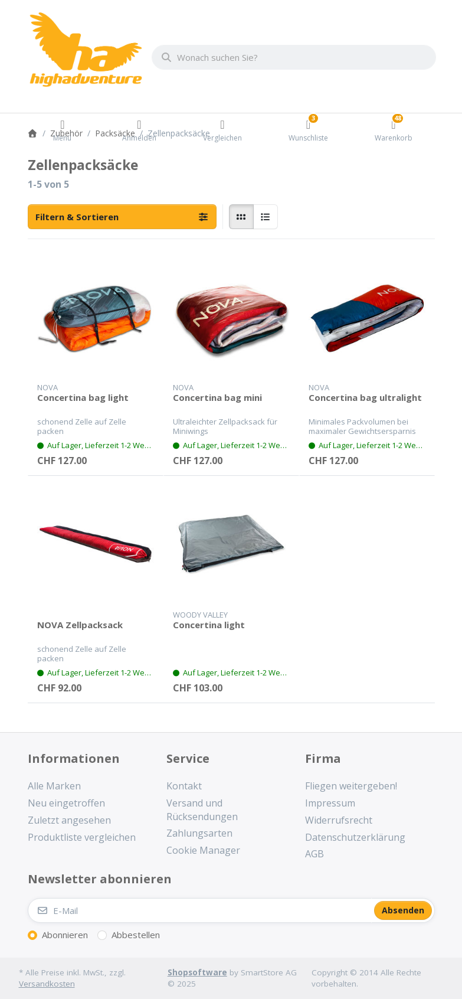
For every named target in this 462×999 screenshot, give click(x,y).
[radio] (241, 216)
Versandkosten (47, 983)
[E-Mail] (200, 910)
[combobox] (294, 57)
